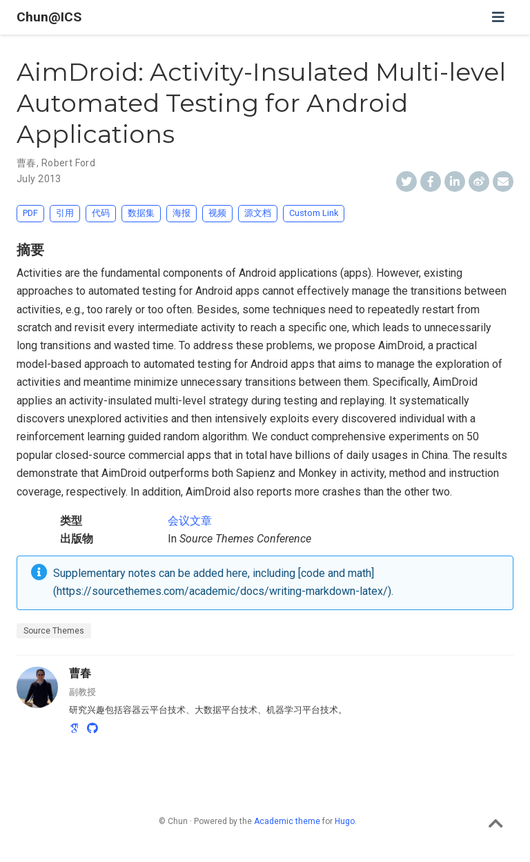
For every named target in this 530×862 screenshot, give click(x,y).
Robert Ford (68, 162)
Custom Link (313, 213)
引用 (65, 213)
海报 (181, 213)
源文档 (257, 213)
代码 (101, 213)
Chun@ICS (49, 17)
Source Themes (53, 631)
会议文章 (190, 520)
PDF (30, 213)
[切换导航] (498, 17)
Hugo (345, 821)
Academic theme (287, 821)
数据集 (141, 213)
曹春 (27, 162)
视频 (217, 213)
